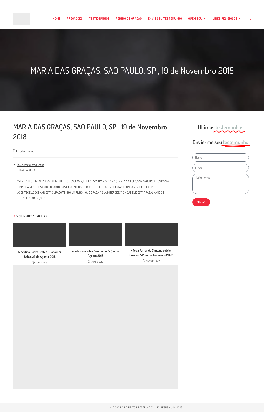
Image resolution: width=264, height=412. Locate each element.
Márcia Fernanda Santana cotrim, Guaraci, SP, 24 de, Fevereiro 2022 (151, 252)
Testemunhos (26, 151)
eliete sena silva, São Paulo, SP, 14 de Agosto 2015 (95, 253)
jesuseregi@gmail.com (30, 165)
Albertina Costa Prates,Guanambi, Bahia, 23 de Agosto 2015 (39, 254)
